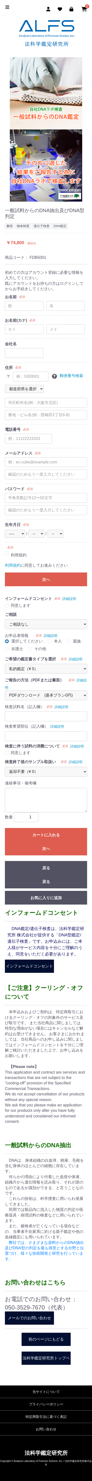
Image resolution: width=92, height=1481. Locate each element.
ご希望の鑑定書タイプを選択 (30, 659)
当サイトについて (46, 1392)
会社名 (11, 344)
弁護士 (17, 649)
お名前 (11, 297)
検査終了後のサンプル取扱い (30, 762)
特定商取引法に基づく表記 (46, 1417)
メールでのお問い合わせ (29, 1318)
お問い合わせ (46, 1429)
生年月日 (13, 525)
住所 (9, 368)
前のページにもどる (46, 1339)
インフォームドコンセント (28, 599)
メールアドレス (18, 453)
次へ (46, 579)
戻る (46, 868)
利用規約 (18, 555)
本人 (58, 641)
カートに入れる (46, 835)
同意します (20, 605)
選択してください (27, 641)
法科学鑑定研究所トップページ (46, 1360)
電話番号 (13, 429)
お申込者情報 (16, 635)
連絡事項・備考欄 (20, 783)
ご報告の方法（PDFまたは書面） (34, 680)
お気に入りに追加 (46, 898)
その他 (40, 649)
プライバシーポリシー (46, 1404)
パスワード (15, 489)
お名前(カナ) (16, 320)
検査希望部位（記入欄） (26, 726)
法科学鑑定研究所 (46, 1453)
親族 (77, 641)
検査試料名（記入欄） (24, 707)
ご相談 (11, 614)
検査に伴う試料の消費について (32, 746)
